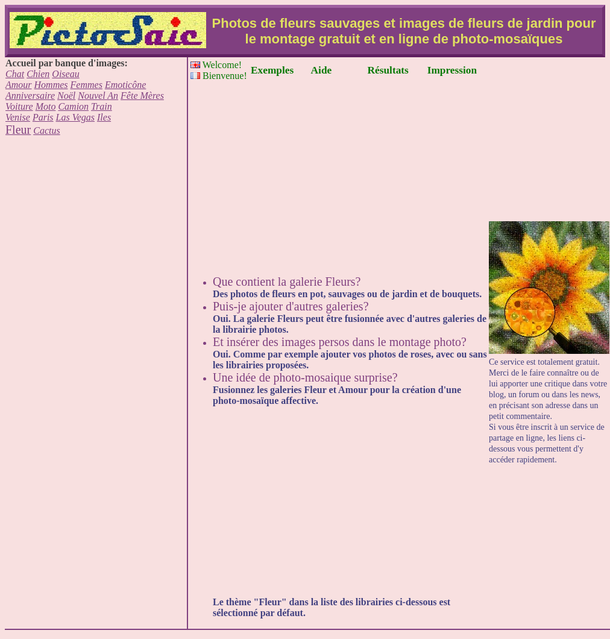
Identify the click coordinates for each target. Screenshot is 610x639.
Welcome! (216, 65)
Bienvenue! (218, 76)
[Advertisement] (95, 223)
